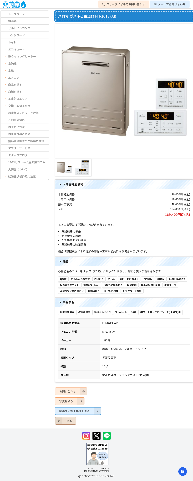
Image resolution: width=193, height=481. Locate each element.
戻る (63, 420)
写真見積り (71, 401)
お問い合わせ (73, 391)
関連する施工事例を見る (80, 411)
